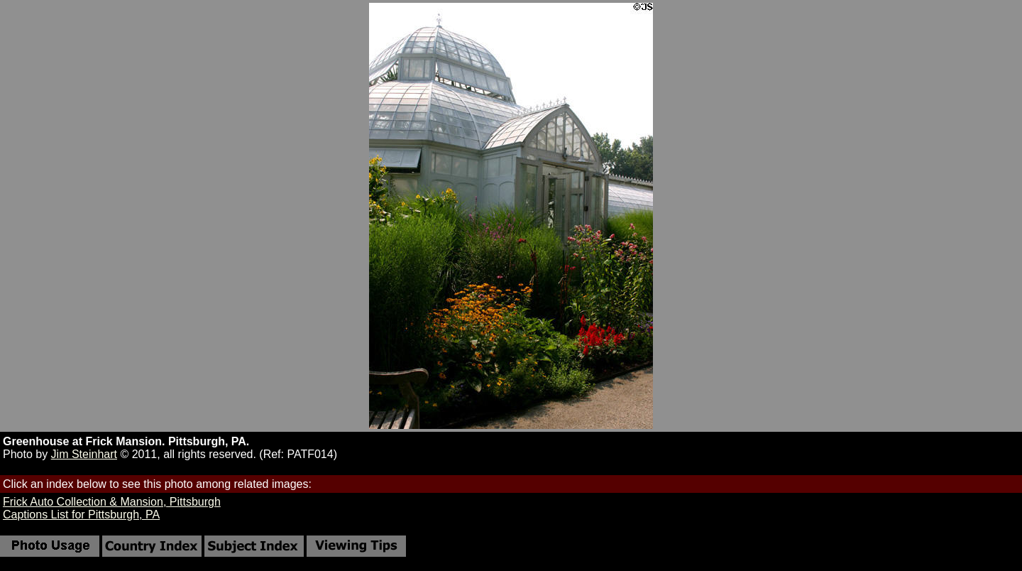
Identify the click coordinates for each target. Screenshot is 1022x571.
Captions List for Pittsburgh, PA (81, 515)
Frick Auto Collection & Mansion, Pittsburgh (112, 502)
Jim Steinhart (84, 454)
